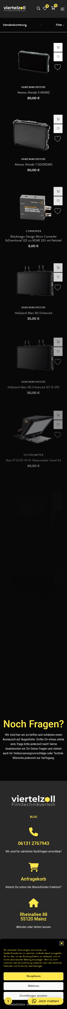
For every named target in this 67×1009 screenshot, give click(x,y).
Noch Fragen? (33, 724)
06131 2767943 (33, 843)
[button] (61, 943)
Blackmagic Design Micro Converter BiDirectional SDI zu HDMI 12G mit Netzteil (33, 253)
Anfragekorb (33, 879)
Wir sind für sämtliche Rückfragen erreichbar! (34, 851)
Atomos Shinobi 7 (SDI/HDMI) (33, 176)
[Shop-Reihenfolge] (23, 24)
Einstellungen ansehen (33, 995)
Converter (33, 245)
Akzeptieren (33, 976)
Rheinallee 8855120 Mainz (33, 917)
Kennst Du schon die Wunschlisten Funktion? (33, 887)
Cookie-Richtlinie (17, 1004)
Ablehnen (33, 986)
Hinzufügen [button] (58, 48)
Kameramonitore (33, 88)
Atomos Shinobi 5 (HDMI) (33, 93)
